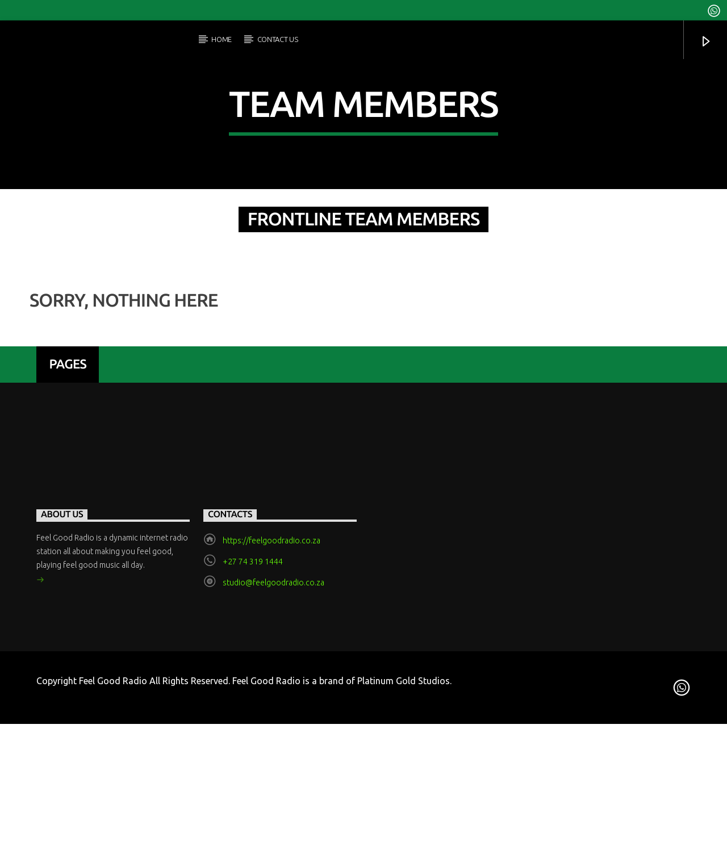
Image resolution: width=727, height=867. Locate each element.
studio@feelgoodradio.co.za (273, 806)
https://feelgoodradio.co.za (271, 764)
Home (221, 39)
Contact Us (277, 39)
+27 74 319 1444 (253, 785)
